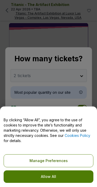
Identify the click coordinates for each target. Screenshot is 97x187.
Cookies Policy (77, 135)
